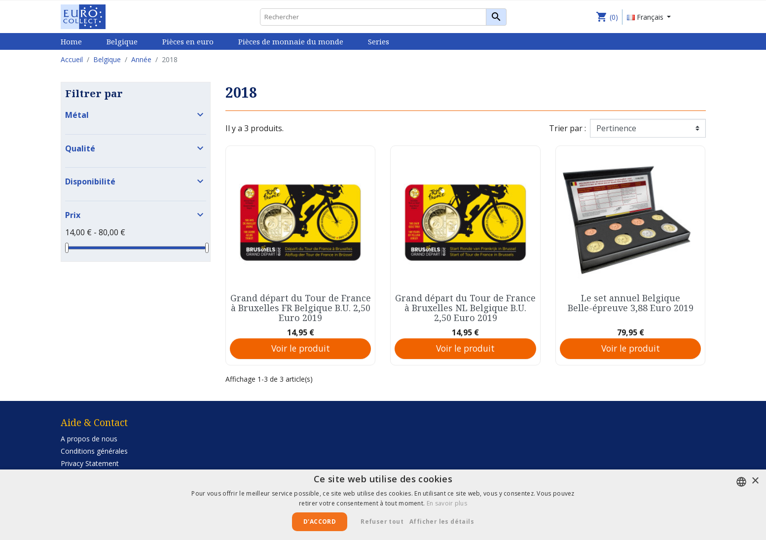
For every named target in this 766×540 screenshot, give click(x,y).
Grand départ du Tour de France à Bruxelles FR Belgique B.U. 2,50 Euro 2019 (300, 308)
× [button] (755, 481)
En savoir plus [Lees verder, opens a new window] (447, 503)
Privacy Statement (90, 463)
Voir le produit (300, 348)
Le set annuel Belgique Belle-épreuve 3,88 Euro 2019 (630, 303)
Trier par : (567, 128)
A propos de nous (89, 438)
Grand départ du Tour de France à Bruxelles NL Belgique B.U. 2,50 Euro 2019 (465, 308)
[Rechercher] (383, 17)
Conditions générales (94, 451)
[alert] (383, 504)
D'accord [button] (319, 521)
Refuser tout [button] (382, 521)
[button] (445, 522)
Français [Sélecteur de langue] (646, 17)
